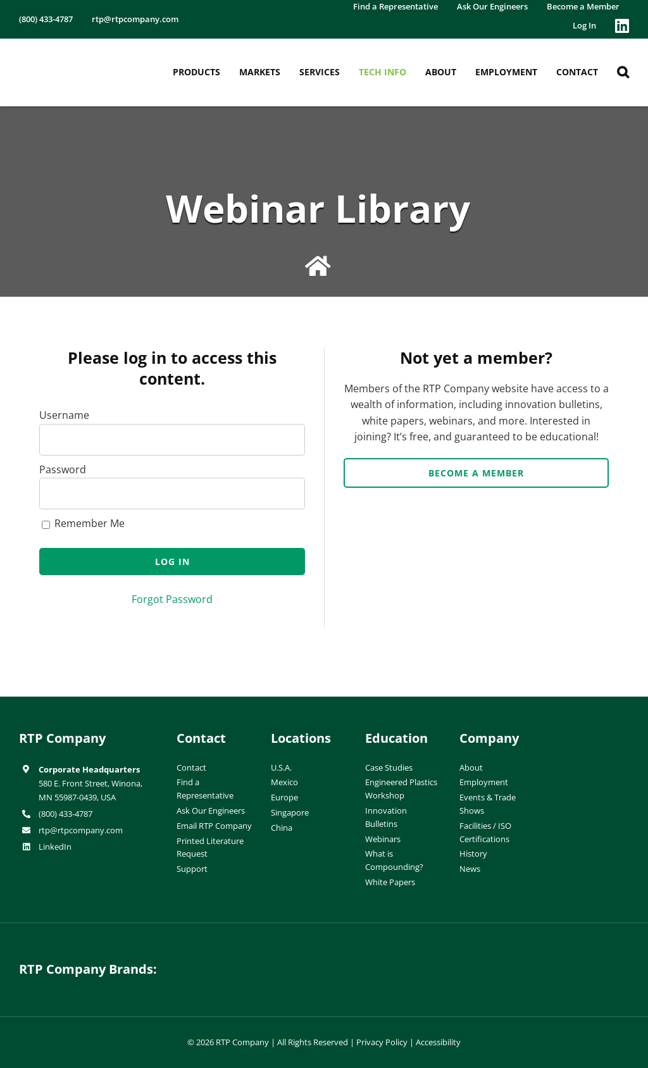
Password (62, 469)
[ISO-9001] (603, 733)
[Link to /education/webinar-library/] (318, 266)
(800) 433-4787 (65, 813)
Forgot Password (172, 599)
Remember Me (83, 523)
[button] (623, 72)
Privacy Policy (382, 1042)
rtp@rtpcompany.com (81, 830)
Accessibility (438, 1042)
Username (64, 415)
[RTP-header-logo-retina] (72, 53)
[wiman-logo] (402, 960)
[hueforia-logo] (245, 960)
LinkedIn (55, 846)
